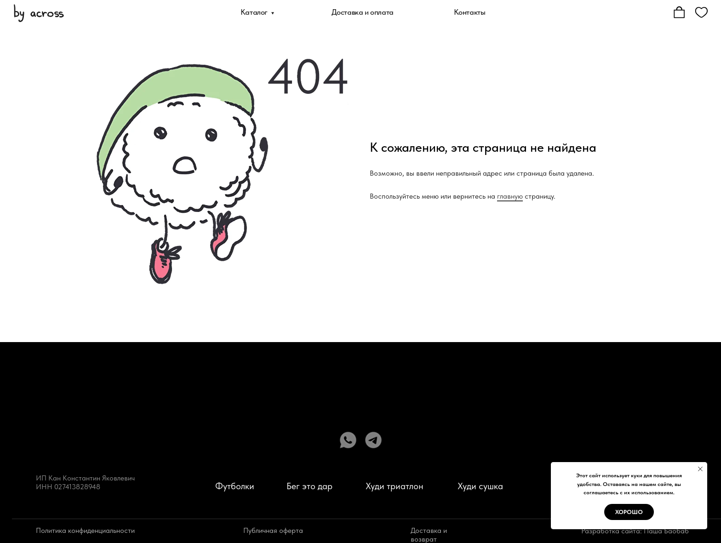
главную (510, 196)
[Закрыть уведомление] (700, 469)
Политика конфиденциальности (85, 530)
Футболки (234, 486)
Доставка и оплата (363, 12)
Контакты (470, 12)
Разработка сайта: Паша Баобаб (635, 530)
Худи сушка (480, 486)
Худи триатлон (394, 486)
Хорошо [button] (629, 512)
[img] (38, 12)
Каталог (254, 12)
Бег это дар (309, 486)
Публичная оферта (273, 530)
